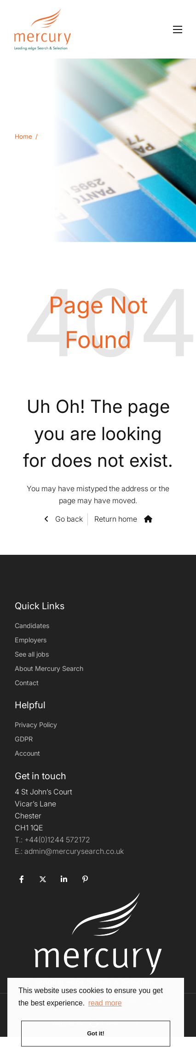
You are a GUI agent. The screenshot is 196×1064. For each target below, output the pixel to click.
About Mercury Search (49, 668)
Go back (68, 518)
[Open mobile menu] (177, 29)
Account (27, 753)
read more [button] (105, 1003)
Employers (30, 640)
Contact (27, 683)
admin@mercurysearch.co (69, 851)
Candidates (32, 625)
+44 (57, 839)
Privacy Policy (36, 725)
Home (23, 136)
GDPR (24, 739)
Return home (115, 518)
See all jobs (32, 654)
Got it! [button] (95, 1033)
